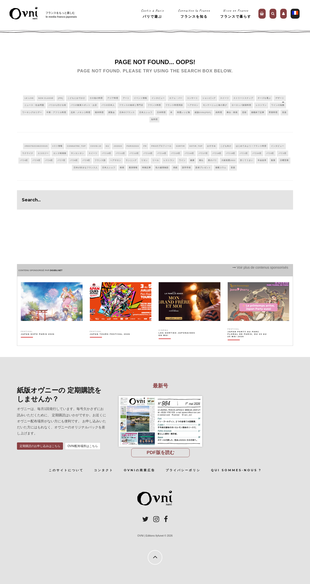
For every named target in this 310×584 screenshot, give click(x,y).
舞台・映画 (232, 112)
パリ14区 (161, 153)
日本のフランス (127, 112)
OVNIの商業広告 (139, 470)
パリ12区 (134, 153)
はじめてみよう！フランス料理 (251, 146)
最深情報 (133, 168)
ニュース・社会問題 (34, 105)
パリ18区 (217, 153)
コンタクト (103, 470)
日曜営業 (284, 160)
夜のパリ (212, 160)
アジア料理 (112, 98)
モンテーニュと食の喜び (215, 105)
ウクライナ (27, 153)
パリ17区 (203, 153)
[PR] (60, 98)
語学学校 (186, 168)
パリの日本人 (108, 105)
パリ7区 (61, 160)
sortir (180, 146)
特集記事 (146, 168)
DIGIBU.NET (56, 270)
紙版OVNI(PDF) (203, 112)
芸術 (244, 112)
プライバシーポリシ (183, 470)
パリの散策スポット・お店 (84, 105)
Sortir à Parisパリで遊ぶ (152, 13)
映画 (122, 168)
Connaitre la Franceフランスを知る (194, 13)
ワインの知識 (277, 105)
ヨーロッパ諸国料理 (241, 105)
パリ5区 (36, 160)
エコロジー (43, 153)
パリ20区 (257, 153)
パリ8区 (74, 160)
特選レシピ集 (183, 112)
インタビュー (158, 98)
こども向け (225, 146)
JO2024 (118, 146)
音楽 (284, 112)
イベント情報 (140, 98)
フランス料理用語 (174, 105)
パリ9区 (86, 160)
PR (145, 146)
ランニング (131, 160)
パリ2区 (270, 153)
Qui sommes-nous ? (236, 470)
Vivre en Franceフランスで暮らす (235, 13)
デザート (279, 98)
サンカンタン (77, 153)
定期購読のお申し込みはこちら (40, 446)
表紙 (175, 168)
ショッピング (209, 98)
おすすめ (211, 146)
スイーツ (224, 98)
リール (155, 160)
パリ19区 (230, 153)
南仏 (201, 160)
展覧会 (111, 112)
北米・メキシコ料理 (80, 112)
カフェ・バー (175, 98)
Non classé (45, 98)
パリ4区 (24, 160)
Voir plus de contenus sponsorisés (260, 267)
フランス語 (100, 160)
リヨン (144, 160)
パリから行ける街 (57, 105)
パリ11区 (120, 153)
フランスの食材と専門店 (131, 105)
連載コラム (220, 168)
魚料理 (154, 119)
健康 (192, 160)
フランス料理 (154, 105)
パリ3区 (282, 153)
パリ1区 (244, 153)
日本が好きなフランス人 (86, 168)
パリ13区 (148, 153)
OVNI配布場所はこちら (83, 446)
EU (107, 146)
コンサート (192, 98)
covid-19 (95, 146)
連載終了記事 (257, 112)
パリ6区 (49, 160)
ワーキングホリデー (32, 112)
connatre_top (76, 146)
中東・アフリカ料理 (56, 112)
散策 (273, 160)
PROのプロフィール (161, 146)
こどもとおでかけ (76, 98)
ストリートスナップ (243, 98)
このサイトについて (66, 470)
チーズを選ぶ (264, 98)
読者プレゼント (203, 168)
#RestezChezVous (36, 146)
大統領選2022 (228, 160)
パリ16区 (189, 153)
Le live (29, 98)
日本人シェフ (145, 112)
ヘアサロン (192, 105)
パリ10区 (106, 153)
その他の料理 (96, 98)
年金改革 (262, 160)
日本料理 (161, 112)
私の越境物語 (162, 168)
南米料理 (99, 112)
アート (126, 98)
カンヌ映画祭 (59, 153)
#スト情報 (57, 146)
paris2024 (133, 146)
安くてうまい (246, 160)
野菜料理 (273, 112)
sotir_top (195, 146)
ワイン (182, 160)
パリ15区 (175, 153)
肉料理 (219, 112)
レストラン (261, 105)
